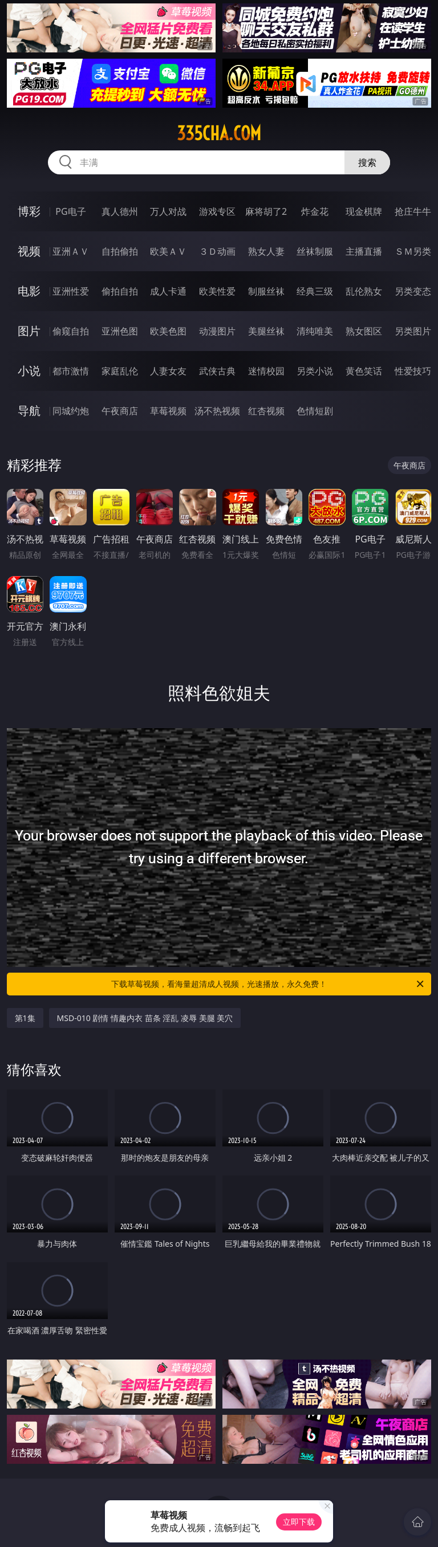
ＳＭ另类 (413, 251)
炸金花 (314, 211)
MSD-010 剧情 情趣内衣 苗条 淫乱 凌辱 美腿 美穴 (145, 1018)
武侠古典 (217, 371)
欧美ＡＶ (168, 251)
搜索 (367, 162)
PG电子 (70, 211)
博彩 (29, 211)
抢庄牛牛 (413, 211)
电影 (29, 291)
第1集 (25, 1018)
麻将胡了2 (266, 211)
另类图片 (413, 331)
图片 (29, 330)
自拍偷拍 (120, 251)
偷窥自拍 (70, 331)
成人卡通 (168, 291)
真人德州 (120, 211)
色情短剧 (315, 411)
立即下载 (299, 1521)
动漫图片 (217, 331)
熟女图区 (364, 331)
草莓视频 (168, 411)
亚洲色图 (120, 331)
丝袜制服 (315, 251)
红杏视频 (266, 411)
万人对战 (168, 211)
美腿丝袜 (266, 331)
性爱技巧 (413, 371)
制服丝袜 (266, 291)
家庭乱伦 (120, 371)
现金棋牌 (364, 211)
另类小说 (315, 371)
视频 (29, 251)
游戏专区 (217, 211)
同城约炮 (70, 411)
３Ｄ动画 (217, 251)
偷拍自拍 (120, 291)
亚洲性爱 (70, 291)
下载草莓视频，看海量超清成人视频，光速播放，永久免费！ (268, 984)
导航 (29, 410)
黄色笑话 (364, 371)
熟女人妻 (266, 251)
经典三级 (315, 291)
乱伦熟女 (364, 291)
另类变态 (413, 291)
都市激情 (70, 371)
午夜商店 (120, 411)
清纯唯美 (315, 331)
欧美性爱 (217, 291)
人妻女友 (168, 371)
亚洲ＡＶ (70, 251)
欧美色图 (168, 331)
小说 (29, 370)
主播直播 (364, 251)
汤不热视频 (217, 411)
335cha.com (219, 133)
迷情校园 (266, 371)
